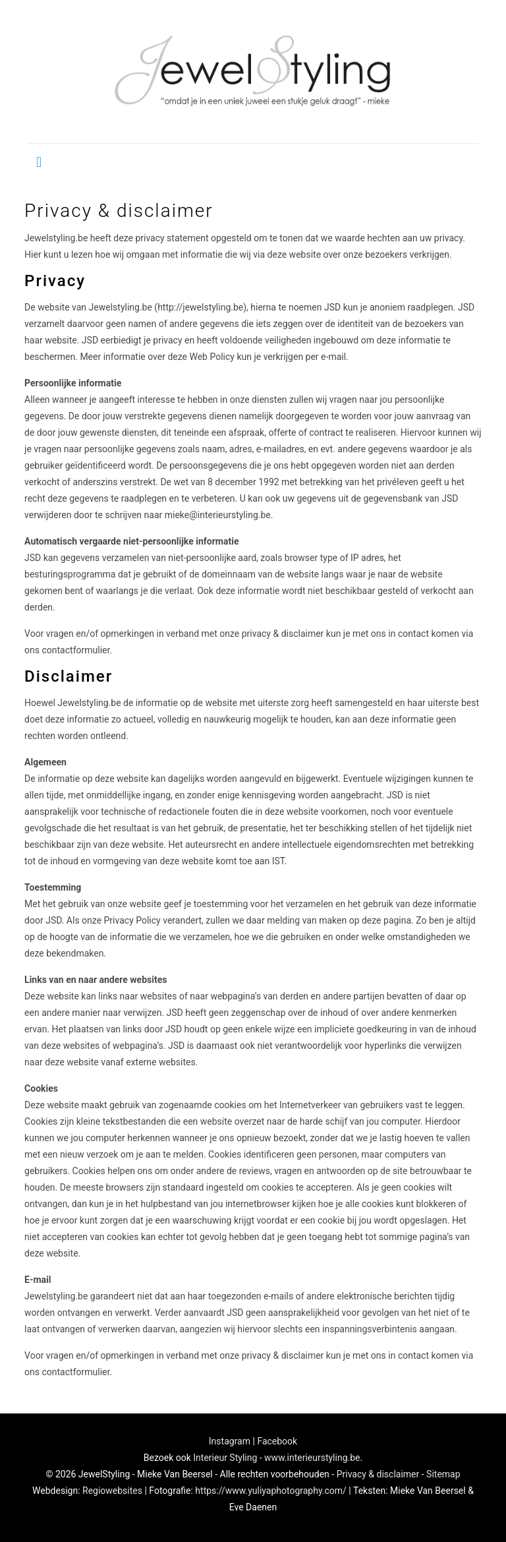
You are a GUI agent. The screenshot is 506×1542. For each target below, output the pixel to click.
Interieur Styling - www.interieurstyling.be (276, 1457)
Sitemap (443, 1474)
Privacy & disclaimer (378, 1474)
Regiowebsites (112, 1490)
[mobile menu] (39, 162)
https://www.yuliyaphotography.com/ (271, 1490)
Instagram (229, 1441)
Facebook (277, 1441)
